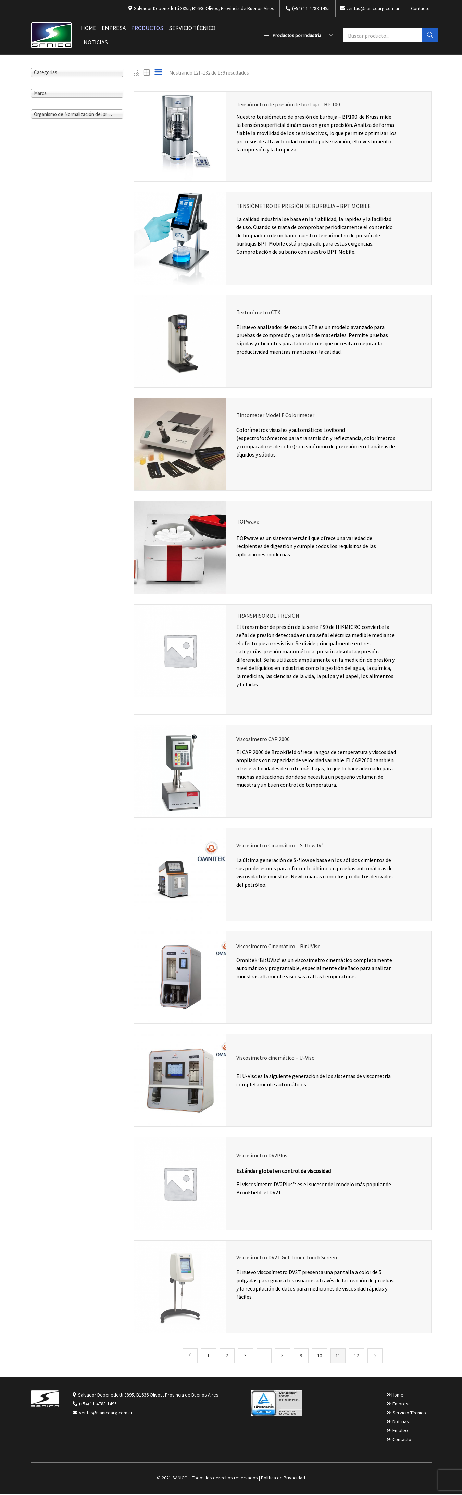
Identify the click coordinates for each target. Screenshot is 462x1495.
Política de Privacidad (283, 1478)
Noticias (96, 42)
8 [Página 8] (282, 1356)
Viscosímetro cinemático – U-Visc (277, 1061)
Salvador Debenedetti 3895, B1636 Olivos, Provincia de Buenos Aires (148, 1395)
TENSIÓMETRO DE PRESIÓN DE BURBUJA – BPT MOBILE (305, 206)
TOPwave (248, 524)
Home (88, 28)
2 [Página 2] (227, 1356)
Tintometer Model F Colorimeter (276, 416)
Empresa (114, 28)
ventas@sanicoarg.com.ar (105, 1413)
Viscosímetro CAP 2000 (263, 740)
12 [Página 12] (356, 1356)
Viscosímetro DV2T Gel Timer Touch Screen (289, 1259)
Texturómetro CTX (259, 313)
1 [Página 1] (208, 1356)
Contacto (420, 8)
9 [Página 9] (301, 1356)
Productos (147, 28)
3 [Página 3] (245, 1356)
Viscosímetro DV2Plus (263, 1157)
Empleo (400, 1431)
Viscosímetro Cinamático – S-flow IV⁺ (281, 847)
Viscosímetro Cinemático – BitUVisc (279, 947)
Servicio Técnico (192, 28)
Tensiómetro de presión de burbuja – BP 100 (290, 104)
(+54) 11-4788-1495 (98, 1404)
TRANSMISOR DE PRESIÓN (269, 615)
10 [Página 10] (319, 1356)
